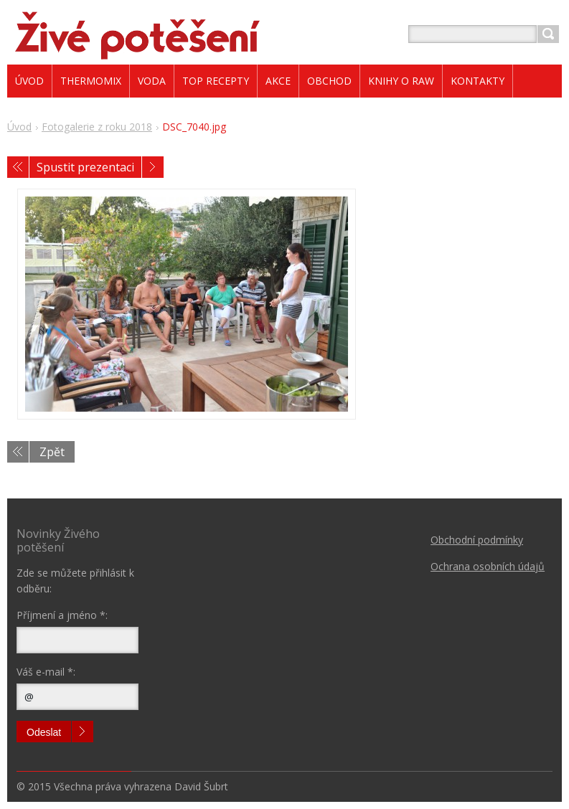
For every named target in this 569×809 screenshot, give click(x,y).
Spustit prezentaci (85, 167)
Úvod (19, 126)
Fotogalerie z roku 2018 (97, 126)
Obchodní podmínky (477, 540)
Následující (153, 167)
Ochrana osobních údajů (488, 566)
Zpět (52, 452)
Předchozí (18, 167)
